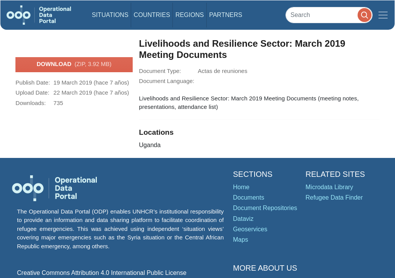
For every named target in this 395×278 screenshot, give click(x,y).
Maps (240, 239)
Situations (110, 15)
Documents (248, 197)
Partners (225, 15)
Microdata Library (329, 187)
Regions (190, 15)
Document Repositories (265, 208)
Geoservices (250, 229)
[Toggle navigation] (383, 15)
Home (241, 187)
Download (74, 64)
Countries (152, 15)
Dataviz (243, 218)
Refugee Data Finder (334, 197)
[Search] (329, 15)
